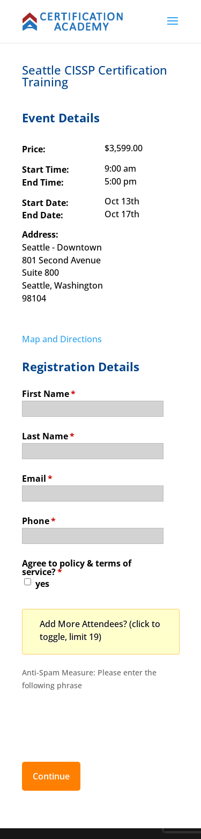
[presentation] (103, 720)
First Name (49, 393)
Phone (39, 520)
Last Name (48, 435)
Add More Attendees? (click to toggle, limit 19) (100, 630)
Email (37, 478)
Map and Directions (62, 339)
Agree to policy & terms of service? (76, 566)
